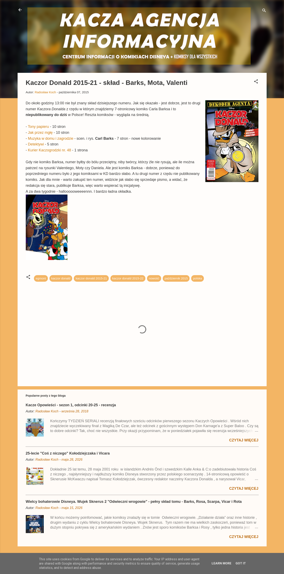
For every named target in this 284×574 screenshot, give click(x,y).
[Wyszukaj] (264, 11)
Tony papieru (38, 127)
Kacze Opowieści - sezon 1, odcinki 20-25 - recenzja (71, 405)
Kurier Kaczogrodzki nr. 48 (49, 150)
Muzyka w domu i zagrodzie (50, 138)
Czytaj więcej (243, 440)
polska (197, 278)
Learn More (221, 563)
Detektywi (36, 144)
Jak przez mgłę (40, 133)
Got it (241, 563)
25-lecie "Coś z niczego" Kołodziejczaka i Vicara (68, 453)
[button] (256, 82)
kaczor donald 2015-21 (91, 278)
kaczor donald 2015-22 (128, 278)
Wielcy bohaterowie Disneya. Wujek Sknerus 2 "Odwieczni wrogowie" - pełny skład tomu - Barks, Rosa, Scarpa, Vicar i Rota (134, 502)
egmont (41, 278)
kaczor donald (60, 278)
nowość (154, 278)
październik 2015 (176, 278)
